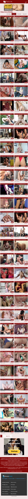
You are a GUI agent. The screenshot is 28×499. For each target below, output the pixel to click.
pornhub (25, 27)
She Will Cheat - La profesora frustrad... (20, 16)
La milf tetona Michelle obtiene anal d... (6, 114)
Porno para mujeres (6, 489)
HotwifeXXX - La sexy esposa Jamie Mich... (6, 421)
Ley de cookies (12, 478)
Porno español (5, 491)
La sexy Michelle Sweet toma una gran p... (21, 351)
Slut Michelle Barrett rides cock (6, 86)
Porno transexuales (6, 487)
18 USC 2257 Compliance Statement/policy (14, 471)
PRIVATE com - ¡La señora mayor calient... (20, 365)
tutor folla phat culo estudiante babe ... (20, 379)
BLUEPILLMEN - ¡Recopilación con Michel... (7, 226)
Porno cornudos (5, 493)
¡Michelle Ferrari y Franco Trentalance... (5, 295)
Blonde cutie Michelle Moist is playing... (20, 142)
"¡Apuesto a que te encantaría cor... (6, 393)
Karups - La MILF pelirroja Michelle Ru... (7, 309)
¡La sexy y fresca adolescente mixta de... (20, 267)
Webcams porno (14, 487)
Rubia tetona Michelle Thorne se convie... (6, 281)
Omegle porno (5, 484)
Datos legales (4, 478)
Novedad (19, 14)
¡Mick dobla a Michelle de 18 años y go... (7, 212)
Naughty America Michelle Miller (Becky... (6, 156)
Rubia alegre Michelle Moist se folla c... (20, 100)
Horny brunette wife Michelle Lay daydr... (21, 114)
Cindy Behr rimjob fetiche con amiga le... (6, 267)
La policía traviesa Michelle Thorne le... (21, 198)
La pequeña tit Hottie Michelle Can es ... (21, 226)
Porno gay (13, 484)
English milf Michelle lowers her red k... (21, 156)
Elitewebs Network (5, 482)
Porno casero (13, 489)
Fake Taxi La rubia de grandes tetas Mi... (20, 421)
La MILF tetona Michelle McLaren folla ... (6, 170)
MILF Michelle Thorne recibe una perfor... (6, 184)
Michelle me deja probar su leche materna (7, 253)
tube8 (26, 181)
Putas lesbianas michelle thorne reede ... (6, 365)
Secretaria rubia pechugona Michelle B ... (6, 240)
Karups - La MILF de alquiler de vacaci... (6, 379)
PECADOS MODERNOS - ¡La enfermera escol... (19, 30)
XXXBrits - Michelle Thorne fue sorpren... (6, 351)
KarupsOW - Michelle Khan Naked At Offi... (7, 16)
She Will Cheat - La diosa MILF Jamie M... (20, 295)
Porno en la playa (14, 491)
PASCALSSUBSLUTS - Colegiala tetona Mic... (6, 142)
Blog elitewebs (13, 493)
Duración (25, 14)
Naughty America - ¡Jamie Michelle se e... (21, 309)
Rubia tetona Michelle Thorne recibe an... (20, 184)
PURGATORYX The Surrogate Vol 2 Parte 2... (7, 30)
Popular (14, 14)
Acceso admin (14, 496)
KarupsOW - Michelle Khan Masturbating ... (19, 128)
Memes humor (13, 482)
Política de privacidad (20, 478)
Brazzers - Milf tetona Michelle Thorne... (20, 393)
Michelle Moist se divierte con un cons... (21, 281)
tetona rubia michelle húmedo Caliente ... (20, 323)
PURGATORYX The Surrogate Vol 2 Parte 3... (21, 44)
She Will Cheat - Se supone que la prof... (21, 337)
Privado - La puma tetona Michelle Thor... (21, 253)
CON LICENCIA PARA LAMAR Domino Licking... (6, 44)
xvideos (12, 83)
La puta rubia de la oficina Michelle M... (7, 198)
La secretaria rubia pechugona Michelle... (20, 72)
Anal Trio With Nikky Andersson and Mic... (6, 100)
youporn (11, 27)
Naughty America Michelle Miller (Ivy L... (20, 170)
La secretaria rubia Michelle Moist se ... (7, 128)
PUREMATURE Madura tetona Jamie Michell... (7, 58)
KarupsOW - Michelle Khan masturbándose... (19, 212)
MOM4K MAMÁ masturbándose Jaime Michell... (6, 323)
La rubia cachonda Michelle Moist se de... (21, 58)
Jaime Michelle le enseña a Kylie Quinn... (6, 337)
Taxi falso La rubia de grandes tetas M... (20, 86)
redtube (25, 69)
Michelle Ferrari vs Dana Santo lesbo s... (6, 407)
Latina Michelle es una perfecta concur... (20, 240)
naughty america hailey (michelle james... (21, 407)
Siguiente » (8, 436)
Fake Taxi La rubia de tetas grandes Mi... (5, 72)
